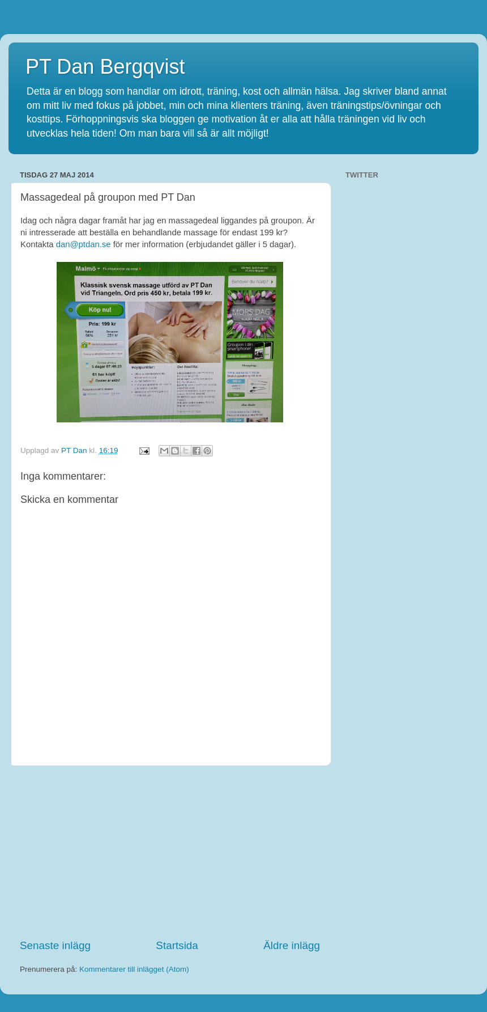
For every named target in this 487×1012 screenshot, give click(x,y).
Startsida (177, 945)
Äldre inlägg (291, 945)
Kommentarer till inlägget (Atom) (134, 969)
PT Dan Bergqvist (105, 66)
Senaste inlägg (55, 945)
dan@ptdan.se (83, 244)
